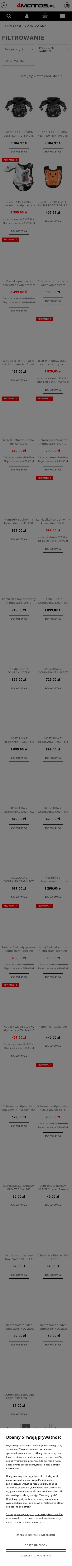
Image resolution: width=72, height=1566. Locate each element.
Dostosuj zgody (36, 1545)
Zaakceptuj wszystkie (36, 1555)
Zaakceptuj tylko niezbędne (36, 1535)
